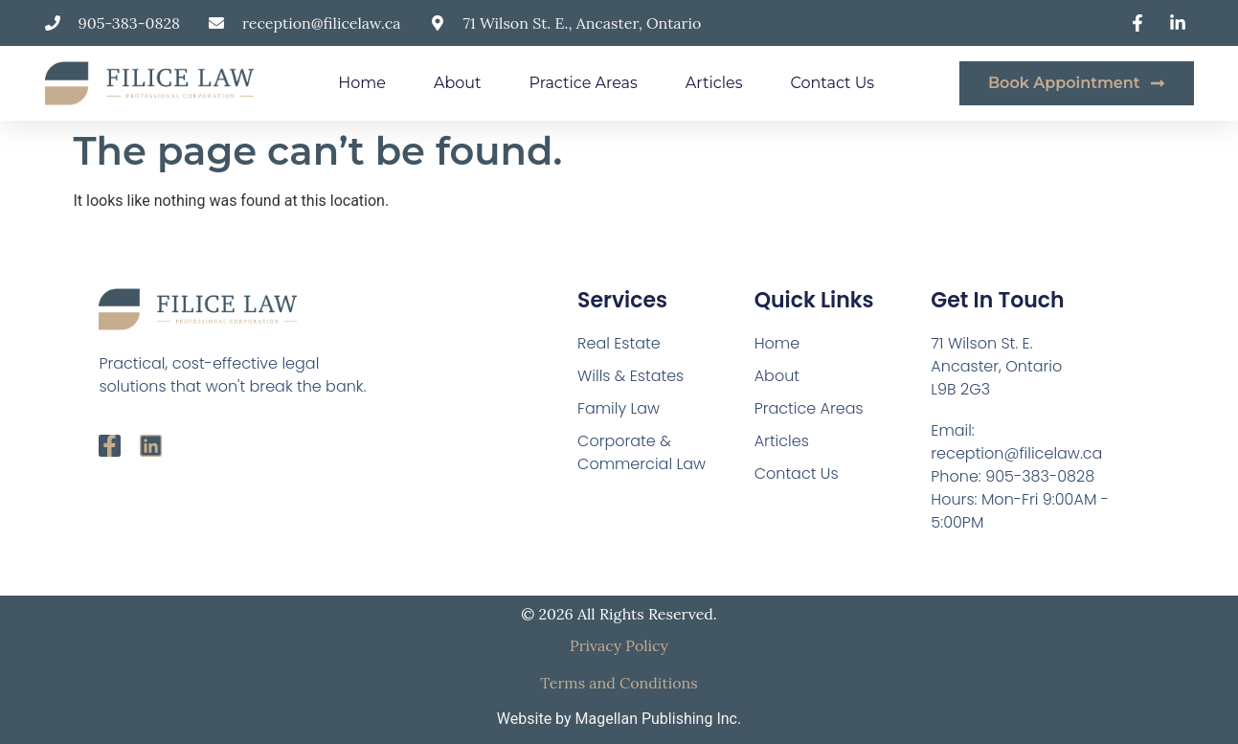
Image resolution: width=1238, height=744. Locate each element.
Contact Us (832, 83)
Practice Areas (583, 83)
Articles (714, 83)
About (458, 83)
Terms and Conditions (618, 682)
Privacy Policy (619, 645)
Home (362, 83)
